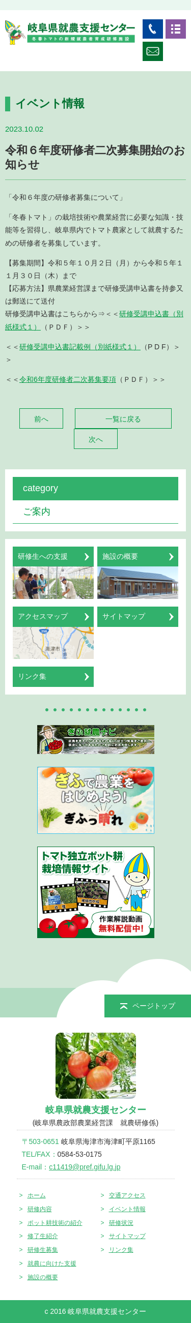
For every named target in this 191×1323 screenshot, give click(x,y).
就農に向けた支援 (52, 1263)
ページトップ (147, 1006)
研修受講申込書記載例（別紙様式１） (80, 347)
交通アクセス (127, 1195)
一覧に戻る (123, 419)
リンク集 (121, 1249)
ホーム (37, 1195)
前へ (41, 419)
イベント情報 (127, 1209)
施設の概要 (43, 1277)
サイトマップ (127, 1236)
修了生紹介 (43, 1236)
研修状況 (121, 1222)
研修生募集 (43, 1249)
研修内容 (40, 1209)
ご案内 (36, 511)
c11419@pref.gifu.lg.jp (84, 1167)
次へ (96, 439)
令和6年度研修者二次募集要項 (67, 379)
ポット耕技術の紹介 (55, 1222)
